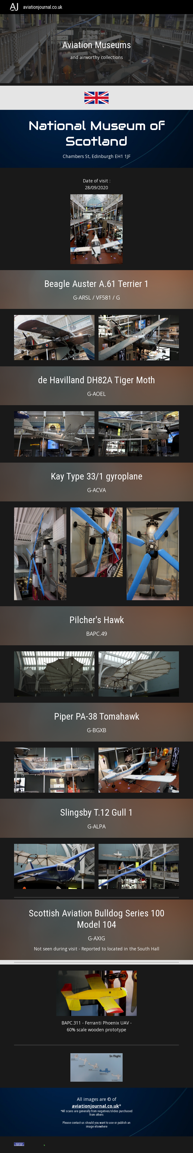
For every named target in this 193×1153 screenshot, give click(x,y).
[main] (96, 50)
